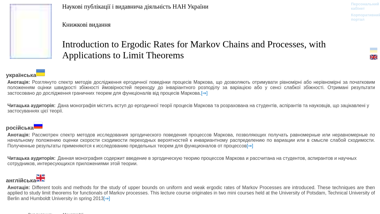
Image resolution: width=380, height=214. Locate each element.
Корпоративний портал (362, 17)
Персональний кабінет (362, 6)
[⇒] (204, 93)
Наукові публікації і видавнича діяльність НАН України (135, 6)
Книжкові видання (86, 24)
